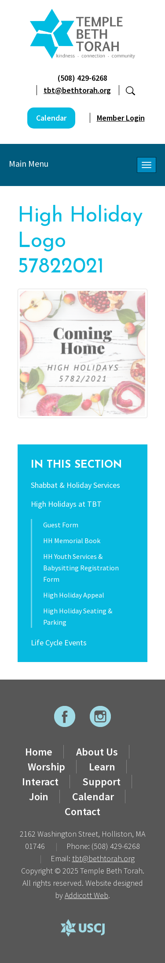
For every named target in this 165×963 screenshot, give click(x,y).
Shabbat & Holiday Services (75, 485)
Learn (102, 766)
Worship (46, 766)
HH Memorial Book (71, 540)
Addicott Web (86, 895)
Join (38, 796)
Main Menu (28, 163)
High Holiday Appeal (73, 595)
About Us (97, 752)
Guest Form (60, 524)
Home (38, 752)
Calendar (51, 118)
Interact (40, 781)
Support (101, 781)
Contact (82, 811)
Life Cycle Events (59, 642)
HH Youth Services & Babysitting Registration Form (81, 568)
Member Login (121, 118)
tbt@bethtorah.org (77, 90)
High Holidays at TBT (66, 504)
